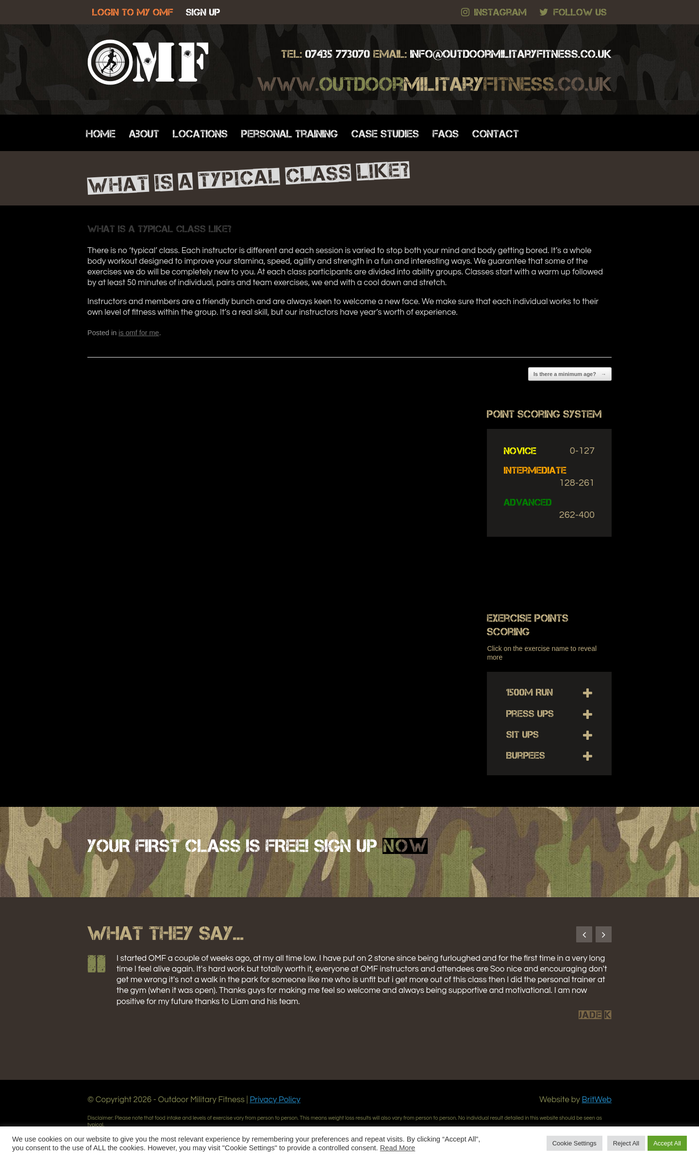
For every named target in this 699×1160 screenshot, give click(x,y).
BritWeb (597, 1099)
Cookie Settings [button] (574, 1143)
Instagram (494, 12)
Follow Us (573, 12)
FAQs (446, 134)
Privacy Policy (275, 1099)
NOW (405, 845)
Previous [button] (584, 934)
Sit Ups (522, 734)
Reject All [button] (626, 1143)
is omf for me (138, 333)
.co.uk (511, 54)
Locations (200, 134)
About (144, 134)
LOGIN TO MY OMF (132, 12)
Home (101, 134)
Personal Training (289, 134)
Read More (398, 1148)
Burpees (525, 755)
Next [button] (604, 934)
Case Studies (385, 134)
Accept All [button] (667, 1143)
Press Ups (530, 713)
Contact (495, 134)
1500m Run (529, 692)
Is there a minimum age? (569, 374)
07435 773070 (337, 54)
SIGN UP (203, 12)
